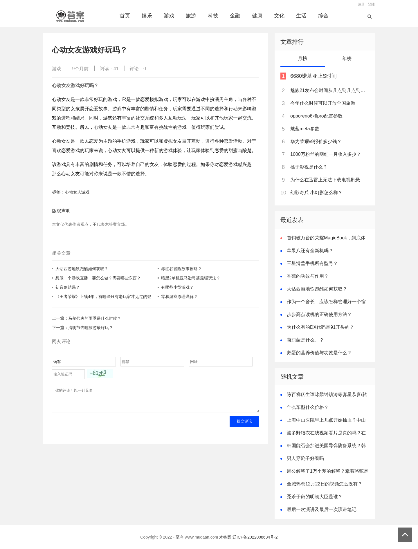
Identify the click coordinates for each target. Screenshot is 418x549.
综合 (323, 16)
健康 (257, 16)
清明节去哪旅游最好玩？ (90, 327)
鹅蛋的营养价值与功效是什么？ (319, 352)
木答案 (225, 537)
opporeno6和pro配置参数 (316, 115)
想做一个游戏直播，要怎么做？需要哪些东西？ (98, 278)
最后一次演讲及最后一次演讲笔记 (321, 509)
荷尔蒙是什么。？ (305, 339)
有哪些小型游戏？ (177, 287)
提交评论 (244, 425)
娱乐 (147, 16)
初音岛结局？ (67, 287)
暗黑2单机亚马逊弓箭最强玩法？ (190, 278)
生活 (301, 16)
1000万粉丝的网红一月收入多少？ (325, 154)
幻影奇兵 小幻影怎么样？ (316, 192)
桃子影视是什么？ (308, 167)
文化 (279, 16)
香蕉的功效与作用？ (308, 276)
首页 (125, 16)
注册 (361, 4)
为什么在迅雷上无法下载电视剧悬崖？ (329, 179)
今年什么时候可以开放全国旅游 (322, 103)
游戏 (169, 16)
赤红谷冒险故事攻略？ (181, 268)
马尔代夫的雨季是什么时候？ (94, 318)
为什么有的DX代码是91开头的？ (320, 327)
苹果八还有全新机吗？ (310, 250)
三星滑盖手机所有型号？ (312, 263)
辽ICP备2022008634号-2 (255, 537)
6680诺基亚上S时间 (313, 76)
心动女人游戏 (77, 192)
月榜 (302, 58)
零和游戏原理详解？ (179, 296)
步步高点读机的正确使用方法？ (319, 314)
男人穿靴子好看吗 (305, 458)
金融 (235, 16)
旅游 (191, 16)
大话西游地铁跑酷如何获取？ (81, 268)
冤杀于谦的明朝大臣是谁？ (315, 496)
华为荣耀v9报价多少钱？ (316, 141)
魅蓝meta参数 (304, 128)
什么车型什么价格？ (308, 407)
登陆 (371, 4)
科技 (213, 16)
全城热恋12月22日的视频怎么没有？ (324, 483)
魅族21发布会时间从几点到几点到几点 (329, 90)
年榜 (347, 58)
